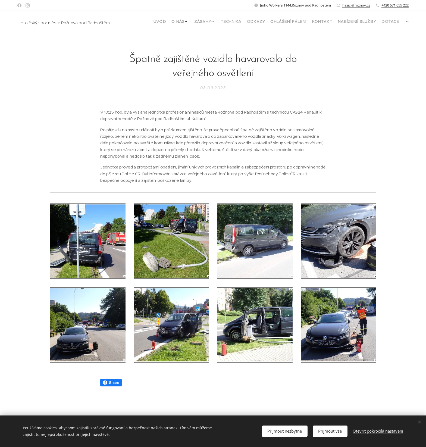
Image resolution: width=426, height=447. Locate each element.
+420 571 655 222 (395, 5)
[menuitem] (352, 22)
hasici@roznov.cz (356, 5)
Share (111, 382)
